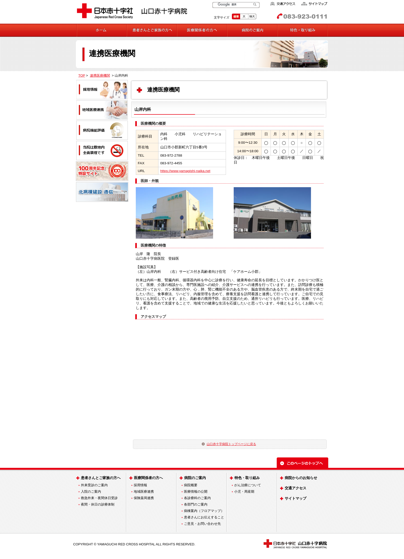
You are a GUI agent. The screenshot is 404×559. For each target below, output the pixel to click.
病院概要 (190, 485)
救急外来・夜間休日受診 (99, 498)
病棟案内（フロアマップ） (204, 511)
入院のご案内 (91, 491)
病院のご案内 (195, 478)
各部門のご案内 (195, 504)
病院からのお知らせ (301, 478)
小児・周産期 (244, 491)
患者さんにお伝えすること (204, 517)
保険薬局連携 (144, 498)
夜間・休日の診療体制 (97, 504)
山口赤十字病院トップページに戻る (231, 444)
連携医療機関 (100, 75)
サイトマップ (295, 498)
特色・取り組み (247, 478)
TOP (81, 75)
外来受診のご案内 (94, 485)
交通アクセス (295, 488)
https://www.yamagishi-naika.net (185, 171)
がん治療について (247, 485)
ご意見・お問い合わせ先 (202, 524)
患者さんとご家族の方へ (101, 478)
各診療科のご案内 (197, 498)
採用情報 (140, 485)
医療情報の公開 (195, 491)
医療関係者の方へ (148, 478)
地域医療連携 (144, 491)
